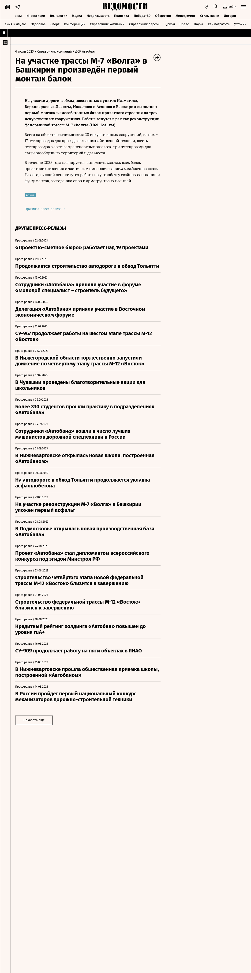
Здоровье (38, 24)
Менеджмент (185, 16)
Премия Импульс (13, 24)
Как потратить (218, 24)
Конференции (74, 24)
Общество (163, 16)
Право (184, 24)
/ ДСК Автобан (84, 52)
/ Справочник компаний (53, 52)
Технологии (58, 16)
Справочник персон (144, 24)
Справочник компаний (107, 24)
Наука (198, 24)
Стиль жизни (209, 16)
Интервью (231, 16)
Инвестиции (35, 16)
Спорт (54, 24)
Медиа (77, 16)
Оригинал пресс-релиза (45, 209)
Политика (121, 16)
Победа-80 (142, 16)
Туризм (169, 24)
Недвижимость (98, 16)
